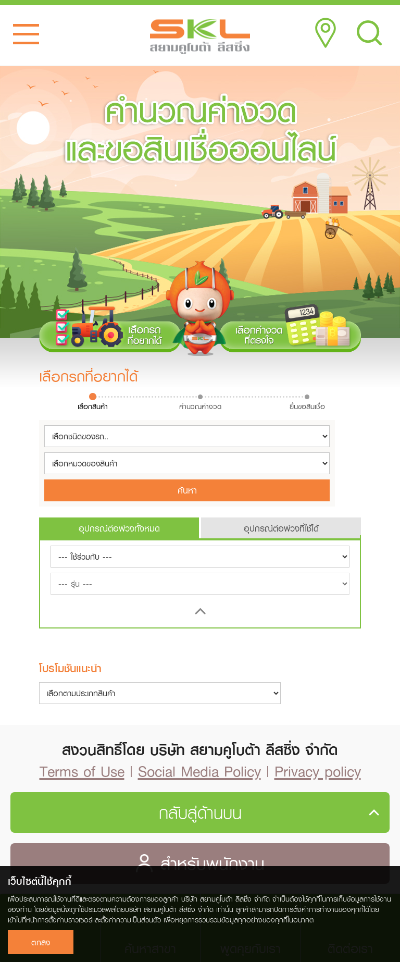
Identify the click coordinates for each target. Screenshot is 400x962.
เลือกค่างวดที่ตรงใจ (290, 326)
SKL (200, 36)
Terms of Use (82, 771)
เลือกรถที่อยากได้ (110, 326)
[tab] (119, 527)
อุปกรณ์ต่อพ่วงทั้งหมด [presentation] (119, 528)
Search (369, 33)
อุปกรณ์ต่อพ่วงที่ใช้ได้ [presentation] (281, 528)
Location (325, 32)
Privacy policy (317, 771)
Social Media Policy (199, 771)
